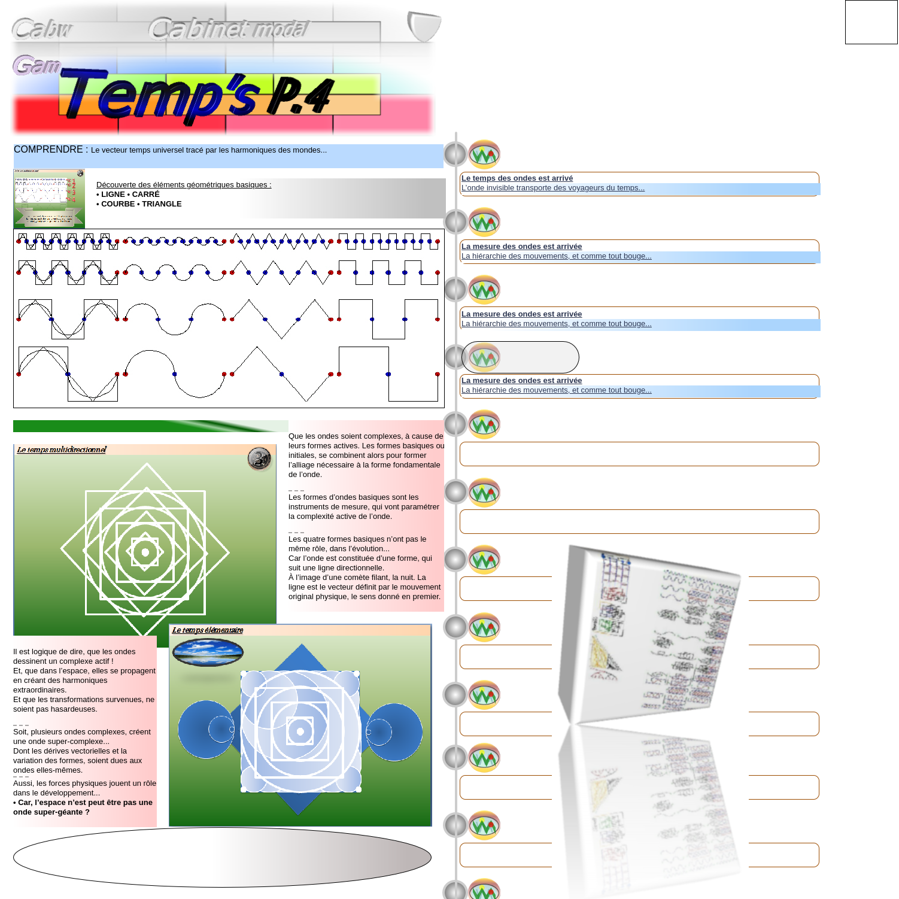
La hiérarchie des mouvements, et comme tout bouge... (556, 255)
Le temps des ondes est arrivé (517, 178)
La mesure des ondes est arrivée (521, 246)
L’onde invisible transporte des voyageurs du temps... (553, 187)
